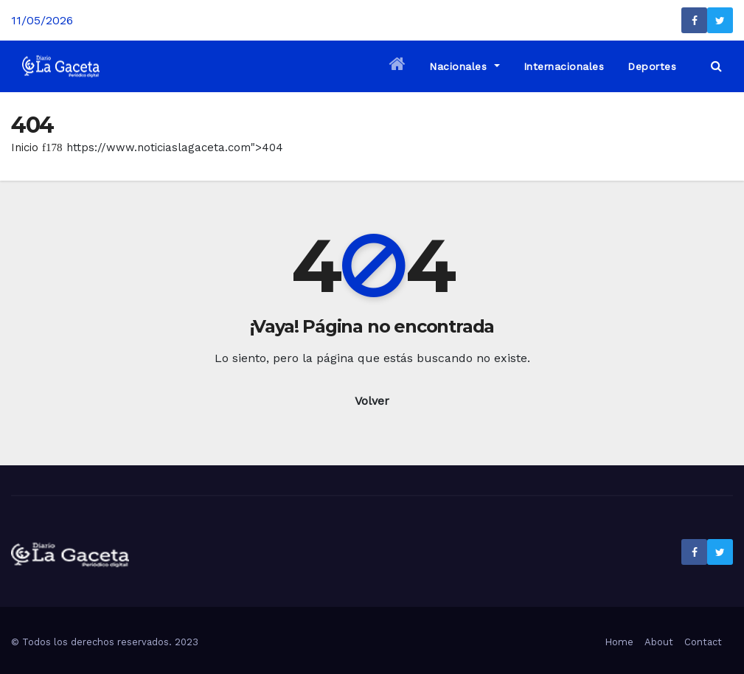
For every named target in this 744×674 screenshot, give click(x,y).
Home (619, 641)
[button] (716, 66)
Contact (703, 641)
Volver (372, 401)
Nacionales (464, 66)
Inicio (24, 147)
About (658, 641)
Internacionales (564, 66)
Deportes (651, 66)
